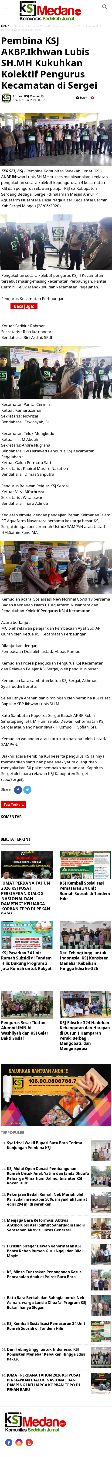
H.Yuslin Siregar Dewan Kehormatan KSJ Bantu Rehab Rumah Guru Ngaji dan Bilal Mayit (45, 1250)
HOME (5, 26)
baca (82, 98)
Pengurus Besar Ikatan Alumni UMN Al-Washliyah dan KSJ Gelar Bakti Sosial (24, 1030)
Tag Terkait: (13, 804)
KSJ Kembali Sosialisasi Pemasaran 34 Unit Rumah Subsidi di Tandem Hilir (85, 890)
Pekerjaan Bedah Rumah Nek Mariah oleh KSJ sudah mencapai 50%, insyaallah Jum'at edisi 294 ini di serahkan (47, 1199)
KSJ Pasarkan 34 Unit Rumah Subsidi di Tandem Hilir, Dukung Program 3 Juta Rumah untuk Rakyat (26, 960)
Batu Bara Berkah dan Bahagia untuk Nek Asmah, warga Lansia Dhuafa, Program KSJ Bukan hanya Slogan (46, 1302)
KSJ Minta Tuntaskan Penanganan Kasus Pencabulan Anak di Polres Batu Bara (44, 1274)
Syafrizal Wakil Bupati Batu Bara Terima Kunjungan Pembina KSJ (44, 1145)
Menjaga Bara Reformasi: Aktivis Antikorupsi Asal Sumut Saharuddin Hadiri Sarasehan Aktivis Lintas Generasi (46, 1225)
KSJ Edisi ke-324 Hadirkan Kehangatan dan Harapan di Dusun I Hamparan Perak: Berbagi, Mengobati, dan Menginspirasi (85, 1035)
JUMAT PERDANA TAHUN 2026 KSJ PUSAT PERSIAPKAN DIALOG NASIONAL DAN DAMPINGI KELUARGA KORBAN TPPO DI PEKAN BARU (25, 898)
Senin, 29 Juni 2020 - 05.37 (28, 100)
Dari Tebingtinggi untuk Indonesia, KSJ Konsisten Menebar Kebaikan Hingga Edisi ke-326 (84, 960)
